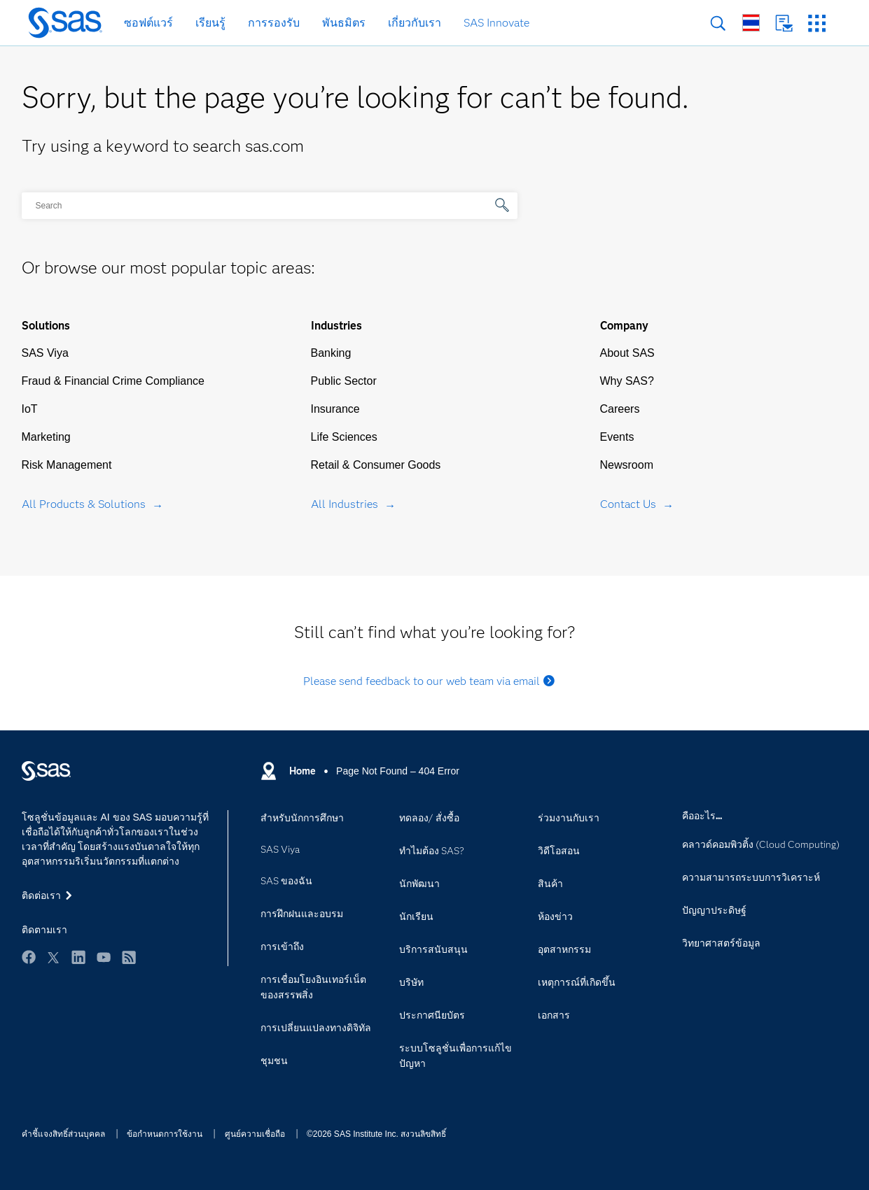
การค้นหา (718, 23)
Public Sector (344, 381)
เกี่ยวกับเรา (414, 22)
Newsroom (626, 465)
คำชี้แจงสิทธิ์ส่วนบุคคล (63, 1134)
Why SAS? (627, 381)
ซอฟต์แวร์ (148, 22)
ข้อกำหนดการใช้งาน (164, 1134)
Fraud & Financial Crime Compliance (113, 381)
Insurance (335, 409)
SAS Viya (45, 353)
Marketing (46, 437)
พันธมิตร (344, 22)
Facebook (29, 957)
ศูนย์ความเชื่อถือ (255, 1134)
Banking (331, 353)
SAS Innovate (496, 22)
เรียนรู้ (210, 22)
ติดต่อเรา (784, 23)
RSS (129, 957)
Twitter (53, 957)
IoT (30, 409)
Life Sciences (344, 437)
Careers (620, 409)
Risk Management (67, 465)
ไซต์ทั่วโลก (751, 22)
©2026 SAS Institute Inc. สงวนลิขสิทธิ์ (376, 1134)
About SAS (627, 353)
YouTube (104, 957)
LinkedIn (78, 957)
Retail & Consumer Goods (376, 465)
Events (617, 437)
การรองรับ (274, 22)
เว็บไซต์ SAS (817, 23)
